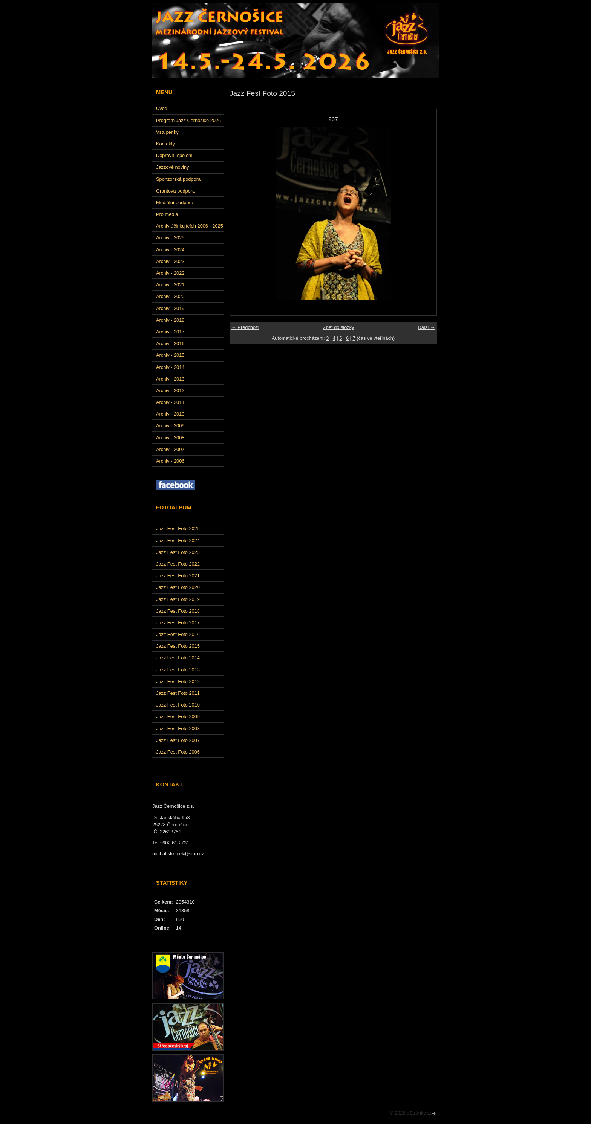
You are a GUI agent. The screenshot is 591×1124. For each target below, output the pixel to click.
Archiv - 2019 (170, 308)
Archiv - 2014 (170, 367)
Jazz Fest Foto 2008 (178, 728)
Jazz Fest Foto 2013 (178, 670)
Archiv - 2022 (170, 273)
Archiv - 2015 (170, 355)
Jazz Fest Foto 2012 (178, 681)
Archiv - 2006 (170, 461)
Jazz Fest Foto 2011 (178, 693)
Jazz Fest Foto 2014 (178, 658)
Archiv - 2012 (170, 390)
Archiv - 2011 (170, 402)
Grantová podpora (175, 191)
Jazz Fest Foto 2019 (178, 599)
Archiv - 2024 (170, 249)
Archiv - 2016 (170, 343)
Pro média (167, 214)
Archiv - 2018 (170, 320)
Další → (426, 327)
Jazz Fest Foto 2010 (178, 705)
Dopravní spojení (174, 155)
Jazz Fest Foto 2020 (178, 587)
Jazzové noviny (172, 167)
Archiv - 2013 (170, 379)
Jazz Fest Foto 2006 (178, 752)
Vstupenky (167, 132)
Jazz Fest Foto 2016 (178, 634)
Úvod (161, 108)
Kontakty (165, 144)
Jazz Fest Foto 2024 (178, 540)
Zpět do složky (338, 327)
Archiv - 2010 (170, 414)
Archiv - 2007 (170, 449)
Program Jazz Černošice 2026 (188, 120)
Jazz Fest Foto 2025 (178, 528)
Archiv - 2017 (170, 332)
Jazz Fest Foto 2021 (178, 575)
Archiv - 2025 (170, 237)
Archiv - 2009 (170, 425)
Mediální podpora (174, 202)
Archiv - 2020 (170, 296)
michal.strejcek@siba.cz (178, 853)
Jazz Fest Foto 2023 (178, 552)
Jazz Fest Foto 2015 (178, 646)
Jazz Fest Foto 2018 (178, 611)
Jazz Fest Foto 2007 (178, 740)
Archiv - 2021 (170, 284)
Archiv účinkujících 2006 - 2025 (189, 226)
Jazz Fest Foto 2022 (178, 564)
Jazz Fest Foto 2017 (178, 622)
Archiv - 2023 (170, 261)
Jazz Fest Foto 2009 (178, 716)
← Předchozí (245, 327)
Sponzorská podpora (178, 179)
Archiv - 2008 (170, 437)
